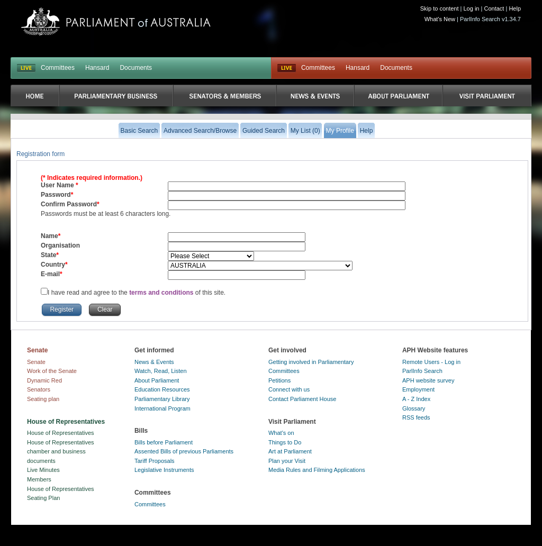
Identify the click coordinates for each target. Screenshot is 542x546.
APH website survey (428, 380)
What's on (281, 433)
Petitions (279, 380)
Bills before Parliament (163, 442)
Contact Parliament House (302, 399)
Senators (38, 389)
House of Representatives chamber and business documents (60, 451)
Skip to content (439, 8)
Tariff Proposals (154, 461)
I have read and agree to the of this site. (136, 292)
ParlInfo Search (422, 371)
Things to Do (284, 442)
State (48, 255)
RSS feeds (416, 417)
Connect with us (289, 389)
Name (49, 236)
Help (515, 8)
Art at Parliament (290, 451)
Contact (494, 8)
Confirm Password (69, 204)
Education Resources (162, 389)
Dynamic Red (44, 380)
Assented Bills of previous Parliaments (183, 451)
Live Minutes (43, 470)
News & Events (154, 362)
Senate (36, 362)
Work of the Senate (52, 371)
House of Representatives (60, 433)
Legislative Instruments (164, 470)
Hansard (97, 67)
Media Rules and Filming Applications (316, 470)
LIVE (26, 68)
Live (286, 68)
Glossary (413, 408)
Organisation (60, 245)
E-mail (50, 274)
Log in (472, 8)
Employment (418, 389)
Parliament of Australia (116, 21)
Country (53, 264)
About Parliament (156, 380)
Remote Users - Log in (431, 362)
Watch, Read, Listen (160, 371)
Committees (58, 67)
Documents (136, 67)
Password (56, 194)
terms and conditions (162, 292)
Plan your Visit (286, 461)
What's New (439, 19)
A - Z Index (416, 399)
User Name (58, 185)
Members (39, 479)
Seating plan (43, 399)
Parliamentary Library (162, 399)
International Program (162, 408)
